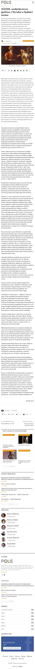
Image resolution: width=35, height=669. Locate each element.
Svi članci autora (11, 516)
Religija (3, 613)
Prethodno (6, 466)
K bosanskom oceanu (7, 424)
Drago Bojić (11, 544)
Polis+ (2, 629)
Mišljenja (3, 626)
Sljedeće (13, 466)
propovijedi (14, 410)
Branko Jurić (7, 410)
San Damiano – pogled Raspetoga (11, 499)
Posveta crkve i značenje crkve (29, 424)
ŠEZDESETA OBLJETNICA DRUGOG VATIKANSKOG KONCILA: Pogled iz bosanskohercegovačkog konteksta (17, 478)
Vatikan (3, 623)
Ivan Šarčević (12, 532)
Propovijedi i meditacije (28, 41)
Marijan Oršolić (13, 526)
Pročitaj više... (4, 572)
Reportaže (14, 659)
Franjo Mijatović (13, 538)
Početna (5, 656)
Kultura (3, 619)
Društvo (3, 616)
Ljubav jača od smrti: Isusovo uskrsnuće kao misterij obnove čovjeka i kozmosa (16, 489)
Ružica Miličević (13, 514)
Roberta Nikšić (12, 520)
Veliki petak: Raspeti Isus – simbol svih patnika (15, 495)
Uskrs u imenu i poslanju (8, 484)
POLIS (20, 666)
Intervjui (21, 659)
